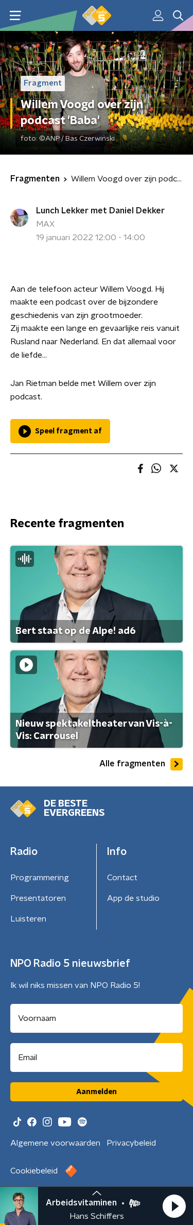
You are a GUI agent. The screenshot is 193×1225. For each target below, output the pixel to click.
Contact (122, 878)
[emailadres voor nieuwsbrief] (96, 1057)
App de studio (133, 898)
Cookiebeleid (34, 1171)
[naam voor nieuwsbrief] (96, 1018)
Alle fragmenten (141, 764)
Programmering (39, 878)
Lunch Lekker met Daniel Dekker (100, 211)
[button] (173, 1205)
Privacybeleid (131, 1143)
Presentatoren (38, 898)
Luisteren (28, 919)
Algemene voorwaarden (55, 1143)
